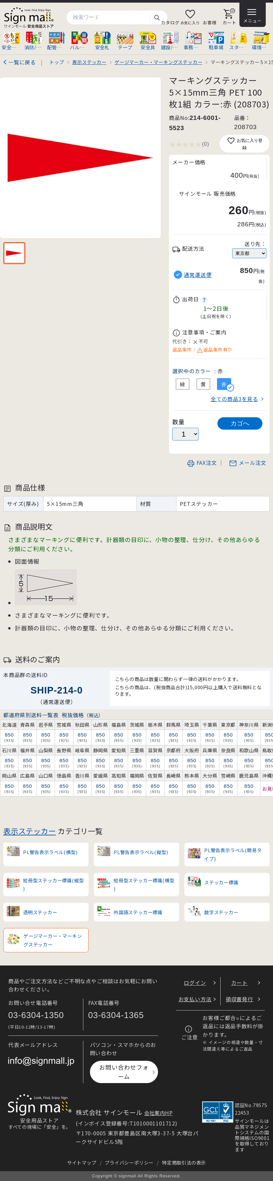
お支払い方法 (195, 999)
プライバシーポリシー (129, 1162)
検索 (156, 17)
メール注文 (247, 462)
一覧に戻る (22, 62)
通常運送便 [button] (197, 275)
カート (239, 983)
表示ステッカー (29, 831)
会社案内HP (158, 1112)
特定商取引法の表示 (184, 1162)
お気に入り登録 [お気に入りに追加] (244, 143)
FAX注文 (202, 462)
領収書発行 (239, 999)
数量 (178, 422)
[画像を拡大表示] (80, 158)
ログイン (195, 983)
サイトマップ (81, 1162)
